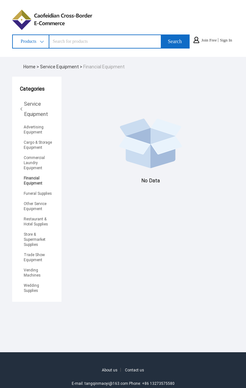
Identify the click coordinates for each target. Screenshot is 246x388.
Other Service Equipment (35, 206)
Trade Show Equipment (34, 257)
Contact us (134, 369)
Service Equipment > (61, 67)
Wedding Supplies (31, 288)
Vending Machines (32, 272)
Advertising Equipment (34, 129)
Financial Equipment (104, 67)
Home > (31, 67)
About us (110, 369)
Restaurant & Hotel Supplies (36, 221)
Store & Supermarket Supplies (34, 239)
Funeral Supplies (38, 193)
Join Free (209, 40)
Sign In (226, 40)
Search (175, 41)
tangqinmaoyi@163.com (106, 383)
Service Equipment (34, 108)
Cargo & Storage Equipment (38, 145)
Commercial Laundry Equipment (34, 162)
